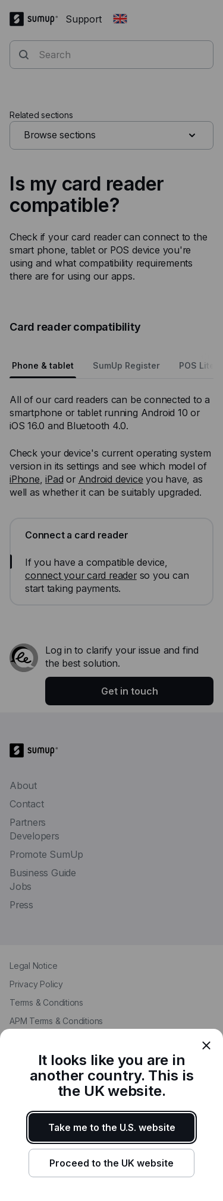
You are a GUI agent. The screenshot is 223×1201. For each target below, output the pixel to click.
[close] (206, 1045)
